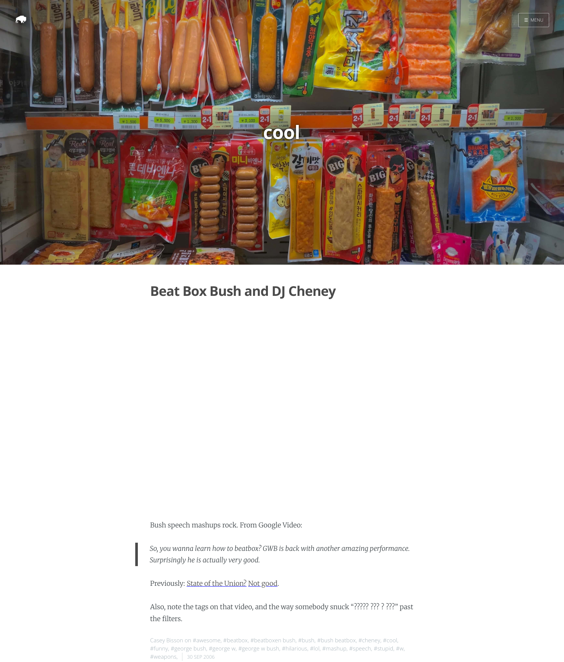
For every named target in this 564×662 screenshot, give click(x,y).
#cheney (369, 640)
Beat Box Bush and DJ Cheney (243, 291)
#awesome (207, 640)
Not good (263, 583)
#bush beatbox (336, 640)
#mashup (334, 648)
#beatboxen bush (272, 640)
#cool (390, 640)
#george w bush (258, 648)
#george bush (188, 648)
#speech (360, 648)
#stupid (383, 648)
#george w (222, 648)
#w (400, 648)
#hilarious (294, 648)
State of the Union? (216, 583)
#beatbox (235, 640)
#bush (306, 640)
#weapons (163, 657)
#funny (159, 648)
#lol (315, 648)
